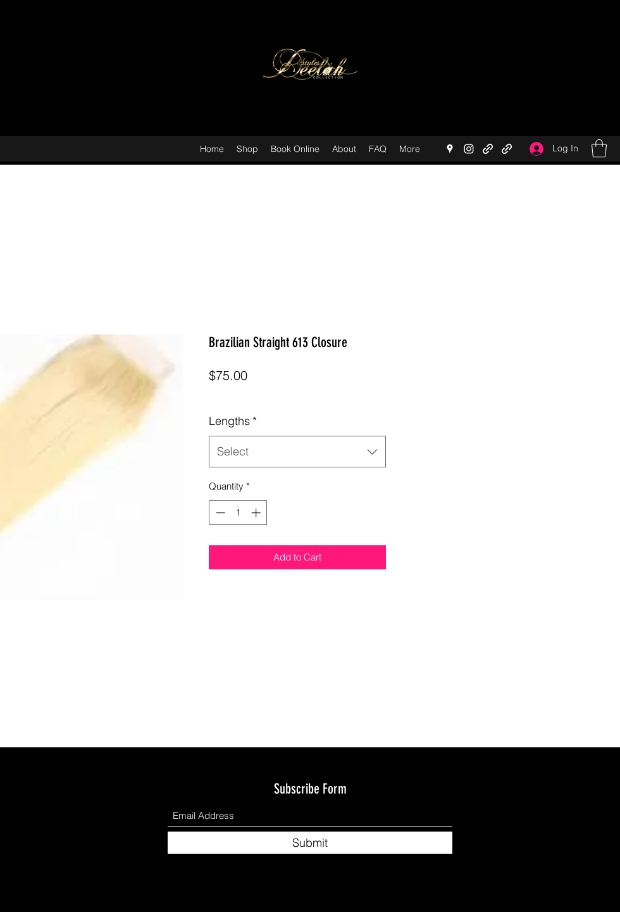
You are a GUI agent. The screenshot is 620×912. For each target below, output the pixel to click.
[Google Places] (449, 148)
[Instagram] (468, 148)
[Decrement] (219, 512)
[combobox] (297, 451)
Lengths (233, 421)
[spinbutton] (238, 512)
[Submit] (310, 843)
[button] (599, 148)
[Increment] (257, 512)
